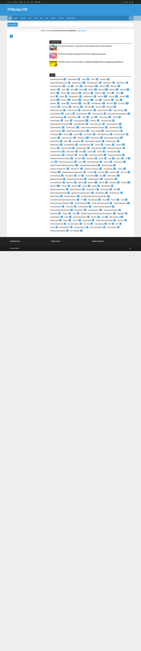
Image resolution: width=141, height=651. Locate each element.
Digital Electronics (108, 313)
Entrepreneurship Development (111, 337)
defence (120, 300)
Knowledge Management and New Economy (114, 420)
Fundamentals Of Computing (110, 365)
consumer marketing (109, 269)
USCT (105, 613)
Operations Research (109, 503)
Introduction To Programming (111, 410)
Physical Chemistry (115, 520)
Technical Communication (110, 602)
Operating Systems (108, 499)
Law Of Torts (107, 423)
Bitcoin (106, 165)
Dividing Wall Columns (109, 320)
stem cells (106, 592)
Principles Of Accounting (110, 530)
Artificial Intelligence (118, 104)
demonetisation (107, 303)
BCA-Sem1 (121, 141)
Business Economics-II (109, 193)
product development (109, 544)
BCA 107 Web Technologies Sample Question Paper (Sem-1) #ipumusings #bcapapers (121, 48)
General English (119, 372)
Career (105, 220)
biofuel (105, 155)
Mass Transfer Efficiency (110, 454)
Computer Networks (108, 258)
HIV (105, 379)
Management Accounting (110, 441)
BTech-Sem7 (107, 179)
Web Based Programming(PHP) (111, 630)
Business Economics (109, 186)
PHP (105, 520)
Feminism (116, 348)
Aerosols (106, 83)
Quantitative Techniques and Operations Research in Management (116, 572)
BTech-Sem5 (107, 176)
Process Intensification (109, 540)
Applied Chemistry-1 (109, 90)
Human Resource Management (111, 382)
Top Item (61, 18)
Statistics (119, 589)
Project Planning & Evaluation (111, 561)
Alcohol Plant (116, 83)
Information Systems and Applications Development (116, 393)
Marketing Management (109, 448)
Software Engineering (109, 585)
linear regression (123, 430)
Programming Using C (109, 558)
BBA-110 (106, 114)
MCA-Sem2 (107, 468)
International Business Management (112, 396)
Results (106, 578)
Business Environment (109, 196)
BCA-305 (125, 134)
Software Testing (108, 589)
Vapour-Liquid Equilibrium (110, 623)
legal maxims (107, 427)
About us (16, 2)
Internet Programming (109, 399)
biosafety (106, 162)
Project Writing (107, 565)
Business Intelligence (109, 200)
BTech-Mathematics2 (117, 165)
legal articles (118, 423)
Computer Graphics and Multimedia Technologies (116, 255)
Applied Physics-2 (122, 97)
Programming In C (108, 554)
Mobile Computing (118, 475)
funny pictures (107, 372)
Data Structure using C (109, 289)
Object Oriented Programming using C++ (113, 496)
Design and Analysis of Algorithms (112, 307)
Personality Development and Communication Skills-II (117, 516)
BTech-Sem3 (107, 172)
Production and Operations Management (113, 551)
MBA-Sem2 (107, 461)
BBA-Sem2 (117, 117)
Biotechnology (117, 162)
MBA (28, 2)
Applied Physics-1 (108, 97)
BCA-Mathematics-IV (109, 141)
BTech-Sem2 (119, 169)
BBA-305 (115, 114)
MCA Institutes (107, 465)
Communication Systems (110, 241)
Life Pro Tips (118, 427)
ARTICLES (21, 2)
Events (118, 344)
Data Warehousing (121, 293)
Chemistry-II (107, 231)
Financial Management (109, 355)
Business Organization (109, 207)
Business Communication (110, 183)
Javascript (120, 413)
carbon (120, 217)
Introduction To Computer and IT (112, 403)
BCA (8, 2)
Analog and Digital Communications (112, 86)
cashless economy (117, 220)
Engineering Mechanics (109, 334)
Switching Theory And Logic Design (112, 596)
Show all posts (72, 30)
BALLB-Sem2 (118, 107)
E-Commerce (107, 324)
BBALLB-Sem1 (107, 128)
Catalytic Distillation (118, 224)
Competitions (37, 2)
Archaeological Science (110, 100)
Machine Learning (116, 437)
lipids (105, 437)
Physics (106, 523)
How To (112, 379)
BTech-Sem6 (119, 176)
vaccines (114, 613)
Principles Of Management (110, 537)
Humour (106, 386)
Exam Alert (106, 348)
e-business (122, 320)
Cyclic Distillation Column (110, 282)
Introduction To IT (108, 406)
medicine (117, 472)
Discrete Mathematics (109, 317)
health (115, 375)
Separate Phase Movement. (119, 578)
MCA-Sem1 (118, 465)
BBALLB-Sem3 (107, 131)
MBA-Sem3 (117, 461)
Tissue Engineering (108, 609)
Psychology (119, 565)
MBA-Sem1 (118, 458)
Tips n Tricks (123, 606)
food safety (119, 358)
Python (105, 568)
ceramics (106, 227)
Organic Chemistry (108, 506)
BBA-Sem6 (117, 124)
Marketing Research (109, 451)
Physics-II (115, 523)
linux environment (116, 434)
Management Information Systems (112, 444)
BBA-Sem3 (106, 121)
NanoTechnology (122, 485)
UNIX (119, 609)
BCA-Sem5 (117, 148)
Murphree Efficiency (109, 485)
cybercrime (119, 276)
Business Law (122, 200)
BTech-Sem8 (118, 179)
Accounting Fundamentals (110, 76)
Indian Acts (106, 389)
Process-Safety (123, 540)
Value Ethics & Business (109, 620)
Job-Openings (107, 417)
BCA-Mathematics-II (109, 138)
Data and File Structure (109, 286)
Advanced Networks (108, 79)
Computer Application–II (110, 245)
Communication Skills (120, 231)
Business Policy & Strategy (110, 214)
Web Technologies (108, 633)
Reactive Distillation (120, 575)
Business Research (108, 217)
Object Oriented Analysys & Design (112, 492)
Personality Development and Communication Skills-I (116, 513)
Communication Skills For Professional (113, 234)
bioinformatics (116, 155)
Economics (117, 324)
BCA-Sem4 (106, 148)
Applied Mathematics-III (109, 93)
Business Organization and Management (113, 210)
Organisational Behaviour (110, 510)
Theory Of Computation (109, 606)
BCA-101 (118, 131)
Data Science (123, 286)
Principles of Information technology (112, 534)
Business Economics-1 (109, 190)
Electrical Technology (120, 327)
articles (106, 104)
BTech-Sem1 (107, 169)
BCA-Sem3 (117, 145)
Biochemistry (118, 152)
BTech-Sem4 (118, 172)
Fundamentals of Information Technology (113, 368)
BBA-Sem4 (117, 121)
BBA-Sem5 (106, 124)
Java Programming (108, 413)
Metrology (106, 475)
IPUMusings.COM (17, 9)
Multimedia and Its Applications (111, 479)
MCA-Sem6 (106, 472)
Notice (105, 489)
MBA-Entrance (107, 458)
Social (116, 582)
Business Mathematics (109, 203)
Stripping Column (118, 592)
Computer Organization (109, 262)
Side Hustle (107, 582)
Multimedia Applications (109, 482)
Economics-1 (107, 327)
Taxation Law (107, 599)
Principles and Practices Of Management (114, 527)
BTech (32, 2)
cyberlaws (106, 279)
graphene (106, 375)
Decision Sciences (108, 300)
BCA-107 (106, 134)
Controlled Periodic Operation (111, 272)
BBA (25, 2)
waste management (108, 627)
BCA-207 (115, 134)
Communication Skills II (109, 238)
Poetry (124, 523)
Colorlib (17, 648)
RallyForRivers (107, 575)
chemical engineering (119, 227)
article (122, 100)
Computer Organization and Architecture (113, 265)
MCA (11, 2)
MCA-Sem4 (118, 468)
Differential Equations (109, 310)
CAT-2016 (106, 224)
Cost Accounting (108, 276)
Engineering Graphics (109, 331)
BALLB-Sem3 (107, 110)
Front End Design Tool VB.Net (111, 362)
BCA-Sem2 (106, 145)
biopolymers (116, 159)
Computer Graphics (108, 251)
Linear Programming (109, 430)
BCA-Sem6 (106, 152)
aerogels (120, 79)
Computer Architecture (109, 248)
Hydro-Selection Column (119, 386)
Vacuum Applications (109, 616)
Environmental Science (109, 341)
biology (106, 159)
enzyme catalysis (108, 344)
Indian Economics (118, 389)
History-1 (124, 375)
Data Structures (108, 293)
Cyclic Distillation (118, 279)
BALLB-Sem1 (107, 107)
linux (105, 434)
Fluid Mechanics (108, 358)
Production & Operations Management (113, 547)
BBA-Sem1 (106, 117)
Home (15, 18)
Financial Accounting (109, 351)
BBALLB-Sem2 (119, 128)
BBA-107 (117, 110)
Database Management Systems (111, 296)
